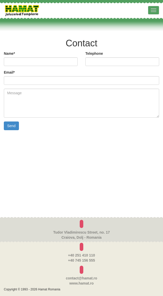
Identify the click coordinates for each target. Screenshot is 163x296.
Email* (9, 72)
